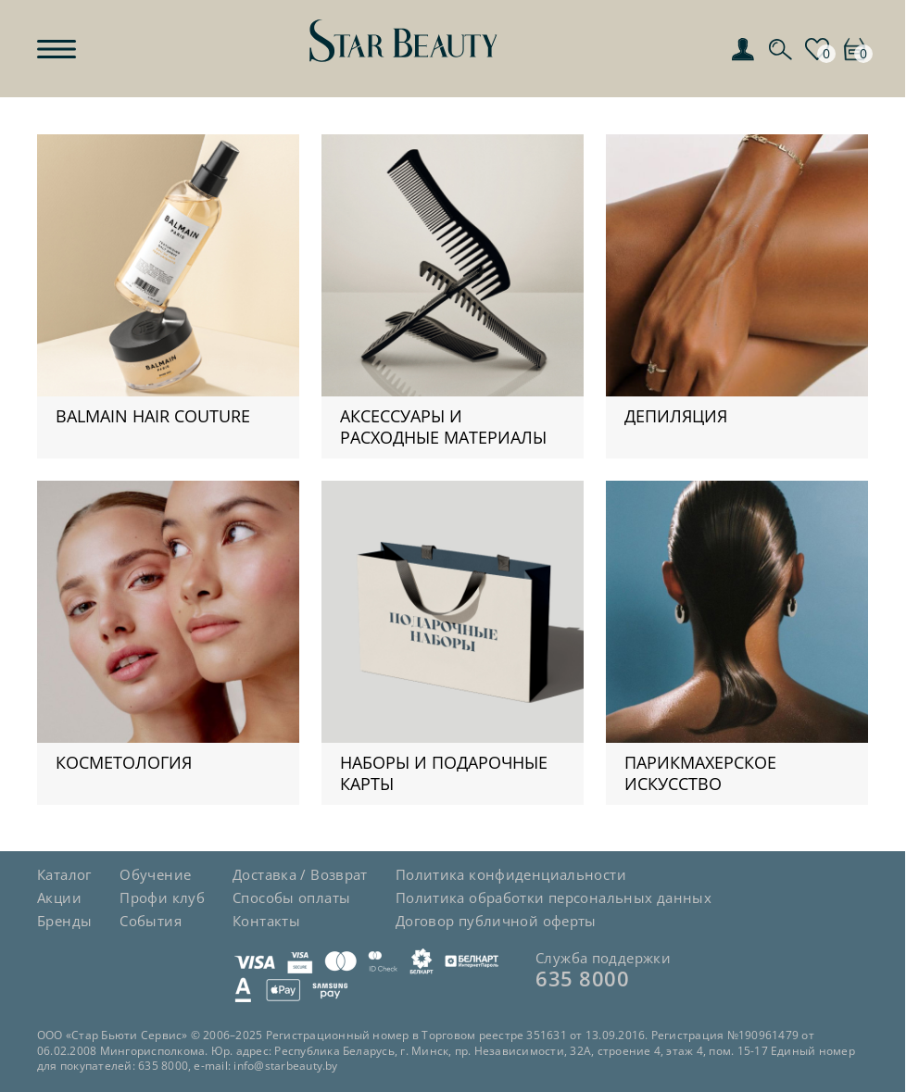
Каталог (64, 874)
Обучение (155, 874)
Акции (59, 897)
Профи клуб (162, 897)
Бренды (64, 920)
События (151, 920)
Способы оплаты (291, 897)
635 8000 (582, 978)
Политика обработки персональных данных (553, 897)
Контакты (266, 920)
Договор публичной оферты (496, 920)
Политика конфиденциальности (511, 874)
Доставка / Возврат (300, 874)
